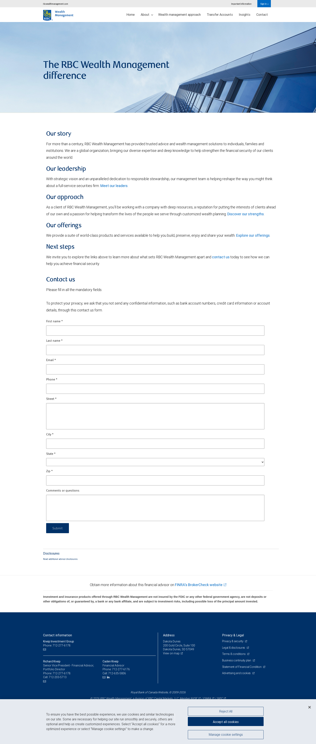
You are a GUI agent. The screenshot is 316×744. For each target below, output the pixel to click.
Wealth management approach (179, 15)
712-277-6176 (121, 669)
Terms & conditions (234, 654)
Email (51, 360)
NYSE (193, 698)
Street (51, 399)
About (147, 15)
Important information (241, 3)
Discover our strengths (245, 214)
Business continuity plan (237, 660)
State (51, 454)
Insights (244, 15)
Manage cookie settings (226, 734)
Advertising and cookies (236, 673)
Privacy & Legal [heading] (233, 635)
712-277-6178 (61, 673)
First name (54, 321)
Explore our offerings (253, 235)
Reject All (225, 711)
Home (130, 15)
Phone (51, 379)
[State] (155, 462)
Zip (49, 471)
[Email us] (45, 649)
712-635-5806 (117, 673)
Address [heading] (169, 635)
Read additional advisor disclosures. (60, 559)
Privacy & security (233, 641)
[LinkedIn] (108, 677)
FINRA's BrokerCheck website (198, 584)
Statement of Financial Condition (242, 667)
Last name (54, 341)
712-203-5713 (58, 677)
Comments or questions (62, 490)
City (50, 434)
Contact (262, 15)
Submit (57, 528)
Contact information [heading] (57, 635)
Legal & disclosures (234, 647)
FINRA (207, 698)
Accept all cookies (226, 722)
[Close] (309, 707)
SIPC (220, 698)
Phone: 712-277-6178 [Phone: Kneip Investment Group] (56, 645)
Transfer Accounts (220, 15)
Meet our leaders (114, 185)
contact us (221, 257)
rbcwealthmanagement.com (55, 3)
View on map (171, 653)
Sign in (264, 3)
